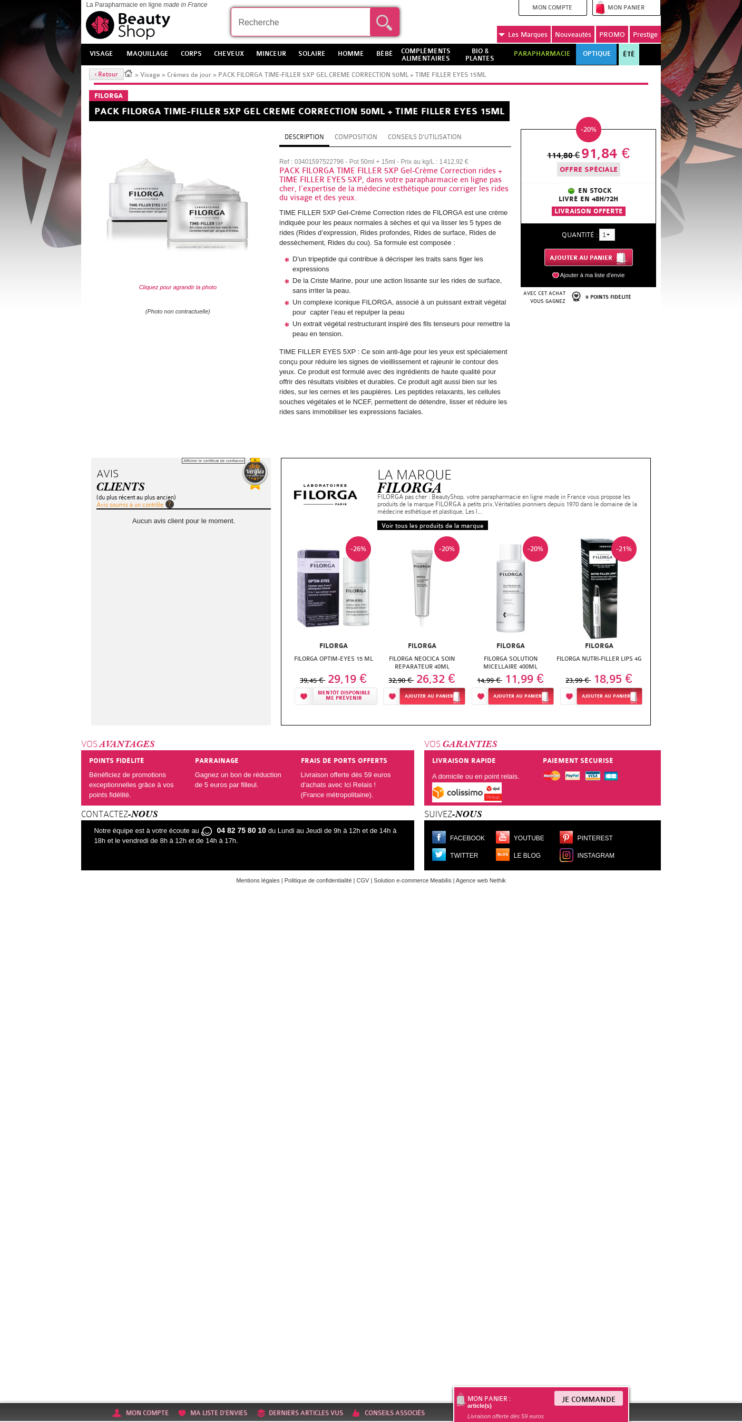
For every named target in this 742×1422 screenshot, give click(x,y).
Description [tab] (304, 137)
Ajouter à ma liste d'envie (592, 275)
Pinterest (595, 838)
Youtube (529, 838)
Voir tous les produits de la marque (433, 525)
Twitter (464, 855)
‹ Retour (106, 74)
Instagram (596, 855)
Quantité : (580, 235)
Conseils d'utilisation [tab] (425, 137)
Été (629, 54)
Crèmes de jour (189, 75)
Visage (150, 75)
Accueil (128, 72)
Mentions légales (258, 880)
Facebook (467, 838)
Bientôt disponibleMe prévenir (344, 695)
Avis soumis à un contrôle (129, 504)
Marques (523, 34)
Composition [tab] (356, 137)
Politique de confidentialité (318, 880)
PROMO (612, 34)
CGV (363, 880)
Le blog (527, 855)
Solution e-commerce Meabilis (412, 880)
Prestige (645, 34)
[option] (333, 620)
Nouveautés (573, 34)
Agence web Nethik (481, 880)
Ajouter (429, 696)
